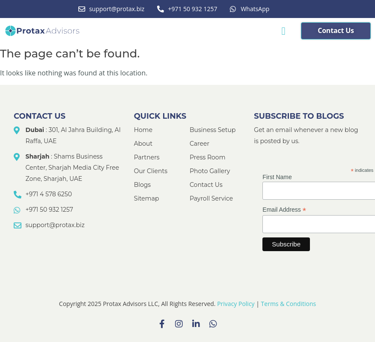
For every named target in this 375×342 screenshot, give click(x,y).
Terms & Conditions (288, 304)
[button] (283, 31)
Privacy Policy (235, 304)
